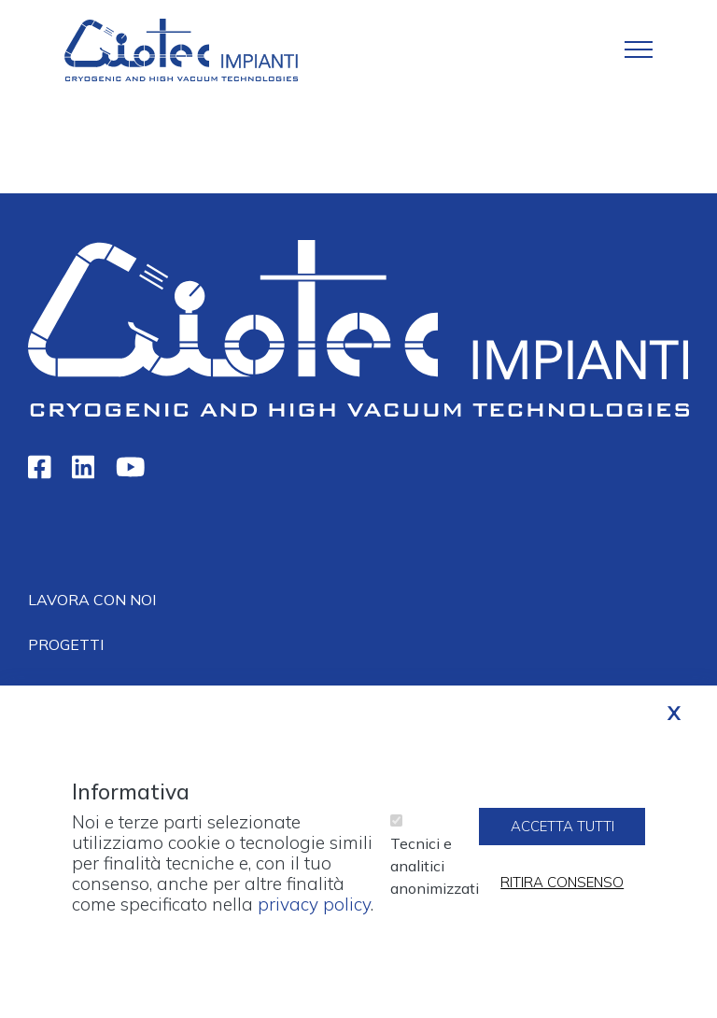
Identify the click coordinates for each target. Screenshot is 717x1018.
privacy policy (314, 915)
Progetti (66, 644)
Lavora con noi (92, 599)
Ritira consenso (562, 893)
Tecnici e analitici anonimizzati (434, 877)
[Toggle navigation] (639, 49)
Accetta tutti (562, 837)
